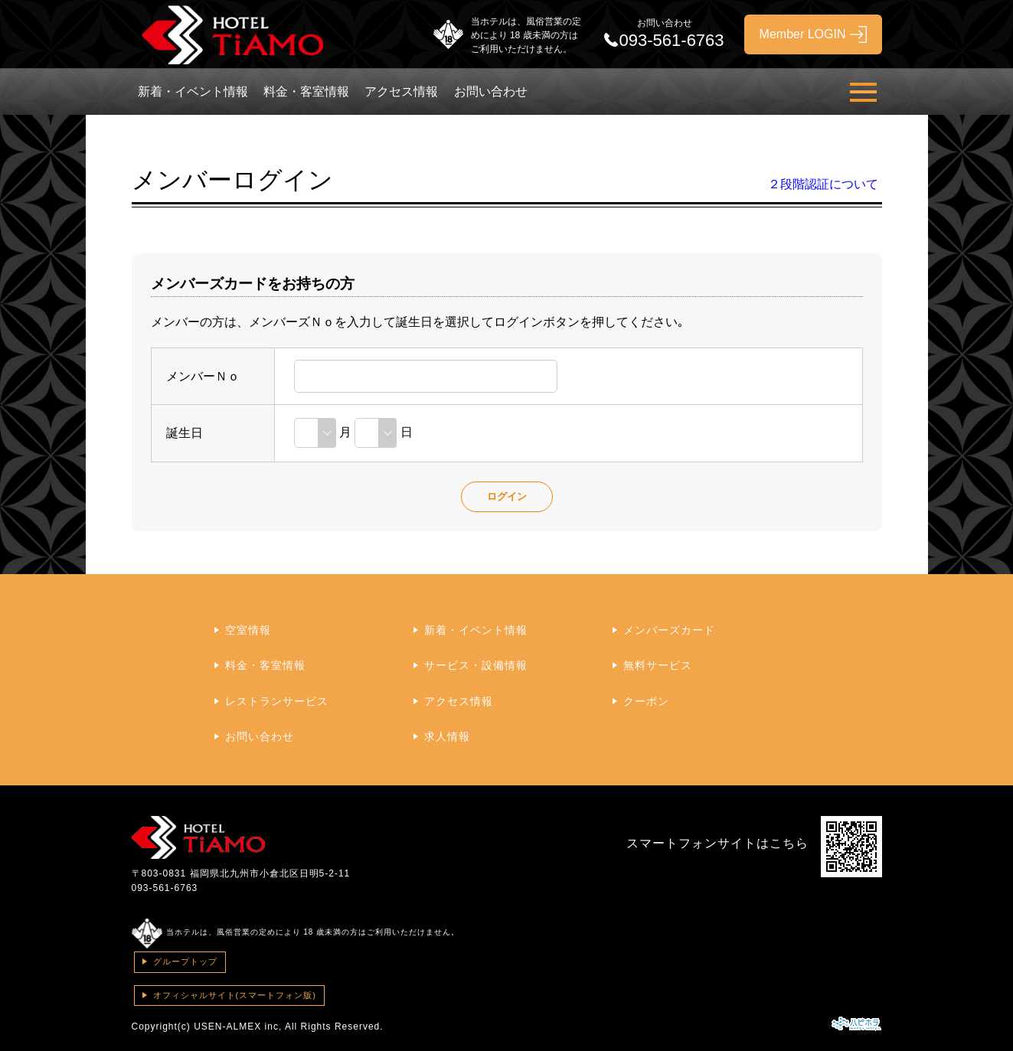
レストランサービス (276, 701)
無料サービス (657, 665)
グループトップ (185, 961)
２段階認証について (823, 184)
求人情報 (447, 736)
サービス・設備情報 (476, 665)
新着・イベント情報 (193, 91)
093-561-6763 (165, 888)
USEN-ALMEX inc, (238, 1026)
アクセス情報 (401, 91)
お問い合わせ (491, 91)
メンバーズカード (669, 630)
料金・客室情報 (306, 91)
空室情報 (248, 630)
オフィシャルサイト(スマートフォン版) (234, 995)
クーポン (646, 701)
